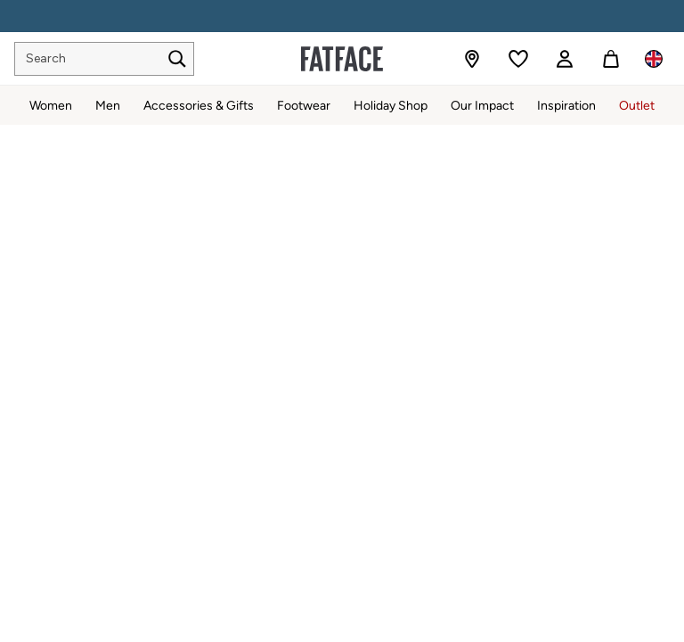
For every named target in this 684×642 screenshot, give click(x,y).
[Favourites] (518, 58)
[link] (564, 58)
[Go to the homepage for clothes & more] (342, 59)
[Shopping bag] (611, 58)
